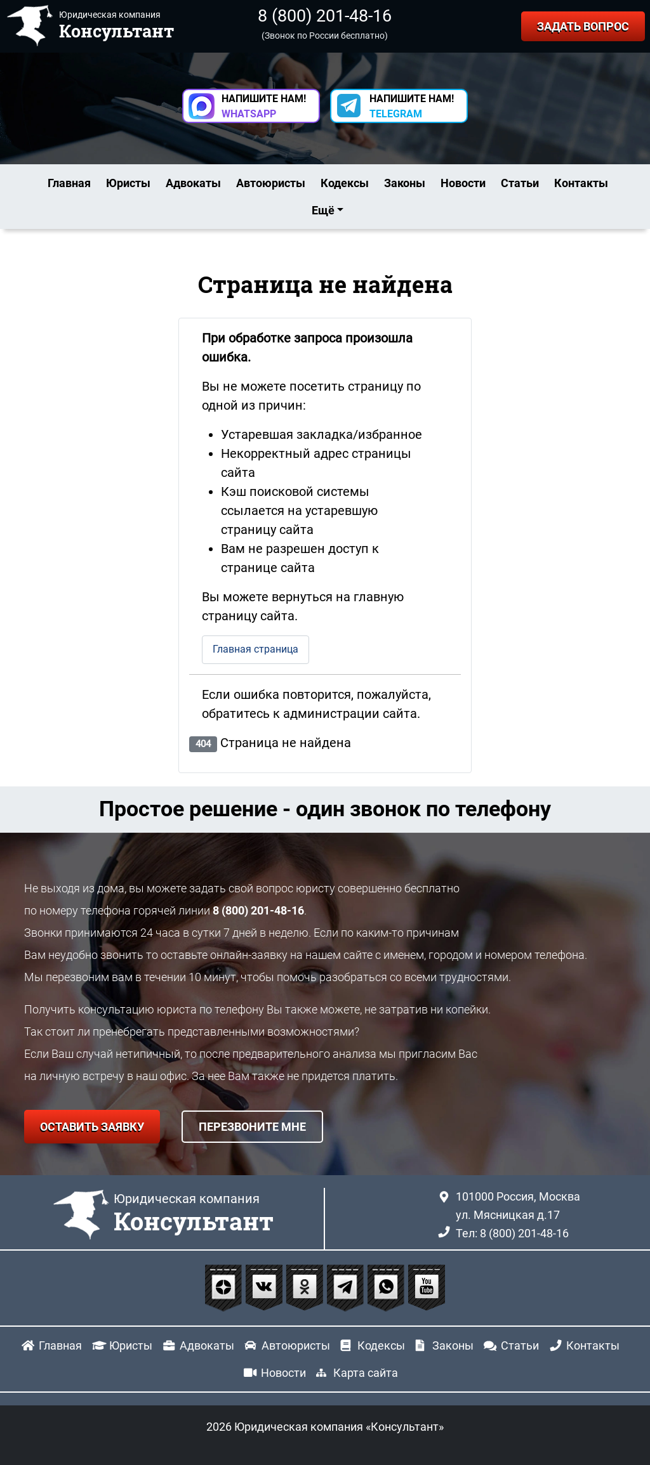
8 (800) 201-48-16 (325, 16)
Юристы (128, 183)
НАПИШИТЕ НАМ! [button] (264, 106)
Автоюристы (270, 183)
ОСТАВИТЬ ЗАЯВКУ (92, 1126)
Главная (69, 183)
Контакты (581, 183)
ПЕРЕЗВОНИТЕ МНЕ (252, 1126)
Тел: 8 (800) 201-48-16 (512, 1233)
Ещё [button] (323, 210)
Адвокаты (193, 183)
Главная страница (255, 649)
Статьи (520, 183)
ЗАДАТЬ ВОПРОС (583, 26)
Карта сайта (365, 1372)
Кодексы (345, 183)
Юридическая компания (194, 1214)
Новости (463, 183)
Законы (404, 183)
